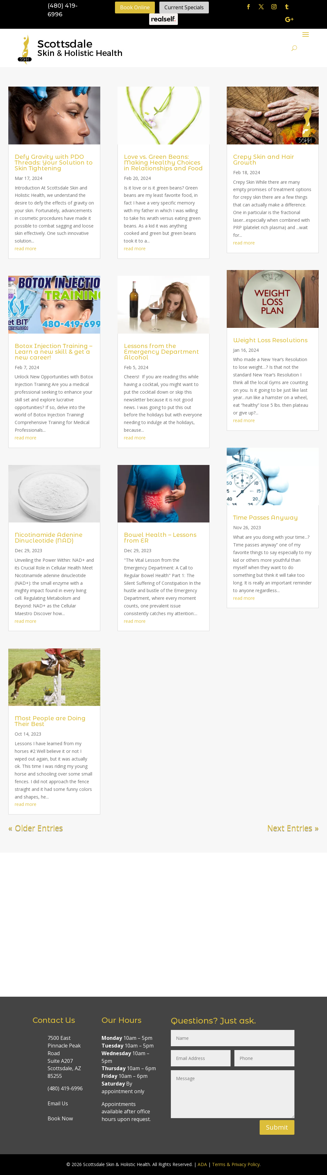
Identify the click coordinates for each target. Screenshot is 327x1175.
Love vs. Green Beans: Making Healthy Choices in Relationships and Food (163, 162)
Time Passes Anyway (265, 517)
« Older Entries (35, 827)
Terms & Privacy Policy (236, 1164)
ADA (202, 1164)
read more (25, 248)
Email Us (58, 1103)
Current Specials (184, 7)
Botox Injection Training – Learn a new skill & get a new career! (53, 352)
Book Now (60, 1118)
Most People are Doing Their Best (50, 721)
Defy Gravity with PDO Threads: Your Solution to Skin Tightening (54, 162)
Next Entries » (293, 827)
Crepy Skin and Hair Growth (263, 159)
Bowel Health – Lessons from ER (160, 537)
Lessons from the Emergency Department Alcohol (161, 352)
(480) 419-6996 (65, 1088)
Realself (163, 19)
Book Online (135, 7)
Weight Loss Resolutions (270, 340)
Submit (277, 1127)
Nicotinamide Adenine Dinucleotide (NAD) (48, 537)
